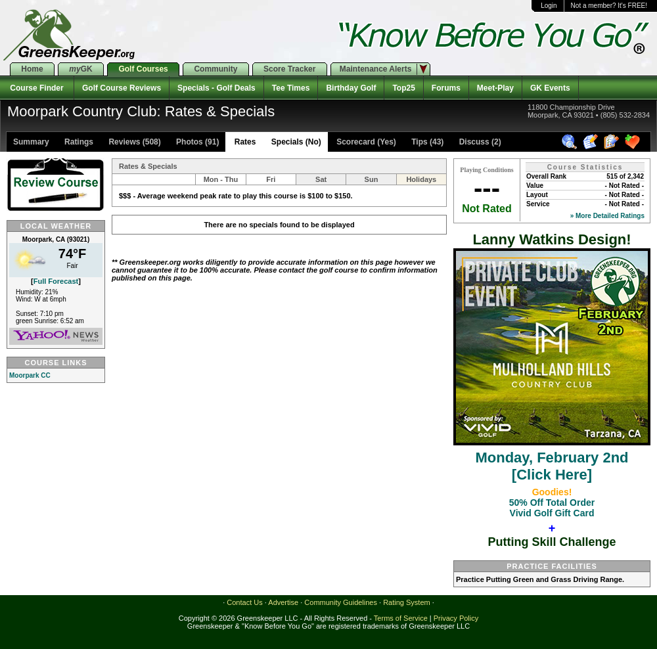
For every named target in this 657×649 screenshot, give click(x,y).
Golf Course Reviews (121, 88)
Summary (31, 141)
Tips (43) (426, 141)
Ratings (77, 141)
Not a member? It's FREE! (609, 5)
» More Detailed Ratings (607, 215)
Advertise (283, 602)
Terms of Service (401, 618)
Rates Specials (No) (276, 141)
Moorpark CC (30, 375)
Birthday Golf (351, 88)
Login (548, 5)
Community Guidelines (340, 602)
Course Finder (37, 88)
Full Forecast (56, 281)
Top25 (403, 88)
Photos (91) (196, 141)
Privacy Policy (456, 618)
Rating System (406, 602)
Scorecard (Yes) (365, 141)
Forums (446, 88)
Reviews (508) (133, 141)
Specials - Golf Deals (216, 88)
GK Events (550, 88)
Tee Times (291, 88)
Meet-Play (495, 88)
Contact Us (244, 602)
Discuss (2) (479, 141)
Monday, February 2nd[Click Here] (551, 457)
